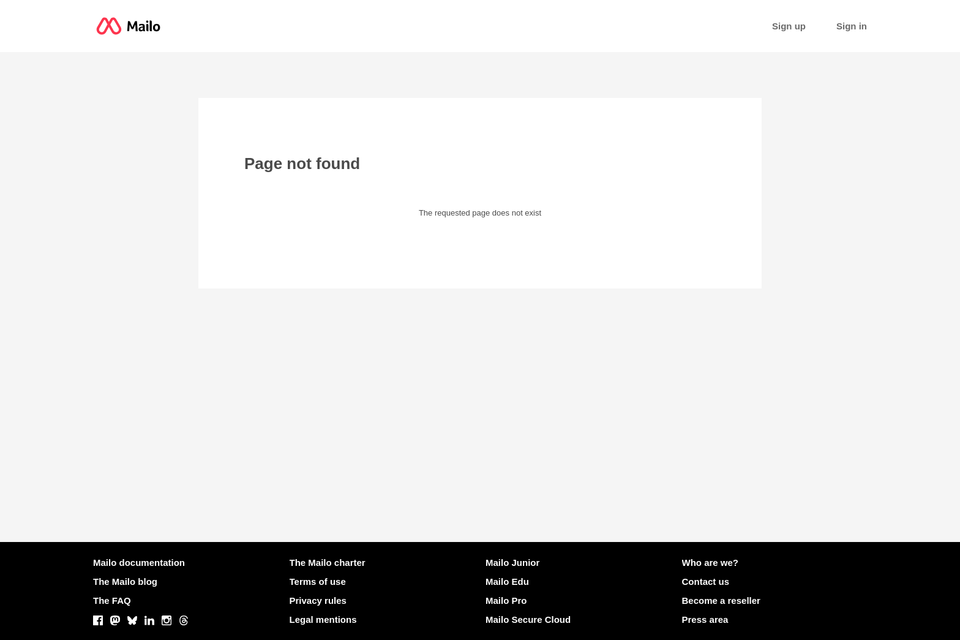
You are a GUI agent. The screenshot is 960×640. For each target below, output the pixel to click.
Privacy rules (318, 600)
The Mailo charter (328, 562)
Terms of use (318, 581)
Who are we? (710, 562)
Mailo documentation (139, 562)
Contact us (706, 581)
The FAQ (112, 600)
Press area (705, 619)
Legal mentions (323, 619)
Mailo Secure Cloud (528, 619)
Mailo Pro (506, 600)
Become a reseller (721, 600)
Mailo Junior (512, 562)
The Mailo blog (125, 581)
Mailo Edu (507, 581)
